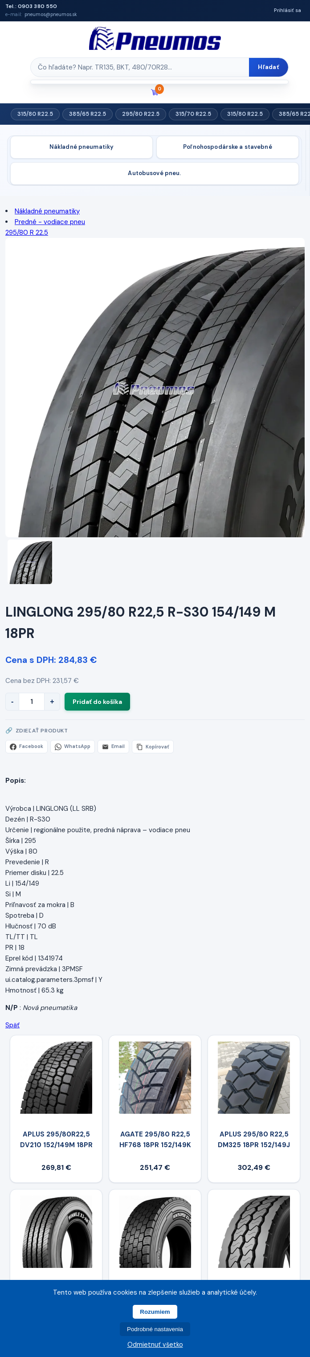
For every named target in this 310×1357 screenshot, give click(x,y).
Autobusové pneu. (154, 173)
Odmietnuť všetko (155, 1345)
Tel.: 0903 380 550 (31, 6)
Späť (12, 1025)
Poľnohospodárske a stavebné (227, 147)
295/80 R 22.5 (26, 232)
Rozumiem (155, 1311)
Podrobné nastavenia (155, 1329)
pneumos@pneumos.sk (50, 14)
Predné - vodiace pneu (50, 221)
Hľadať (268, 67)
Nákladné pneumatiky (81, 147)
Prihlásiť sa (287, 10)
